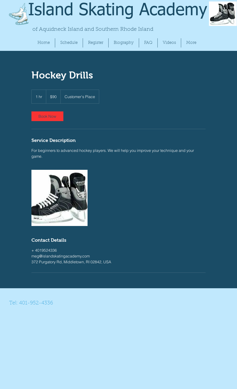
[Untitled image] (59, 198)
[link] (47, 116)
